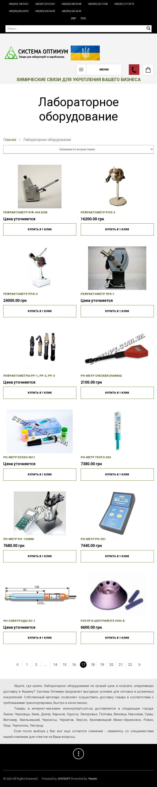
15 (65, 665)
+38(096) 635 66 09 (45, 11)
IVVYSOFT (64, 778)
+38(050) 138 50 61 (19, 4)
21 (121, 665)
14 (55, 665)
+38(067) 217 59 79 (124, 4)
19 (102, 665)
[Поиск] (78, 28)
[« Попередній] (17, 664)
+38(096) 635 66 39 (71, 11)
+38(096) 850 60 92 (19, 11)
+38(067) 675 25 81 (45, 4)
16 (74, 665)
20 (111, 665)
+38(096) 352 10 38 (98, 4)
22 (130, 665)
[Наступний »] (139, 664)
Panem (93, 778)
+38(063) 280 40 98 (71, 4)
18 (93, 665)
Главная (9, 140)
